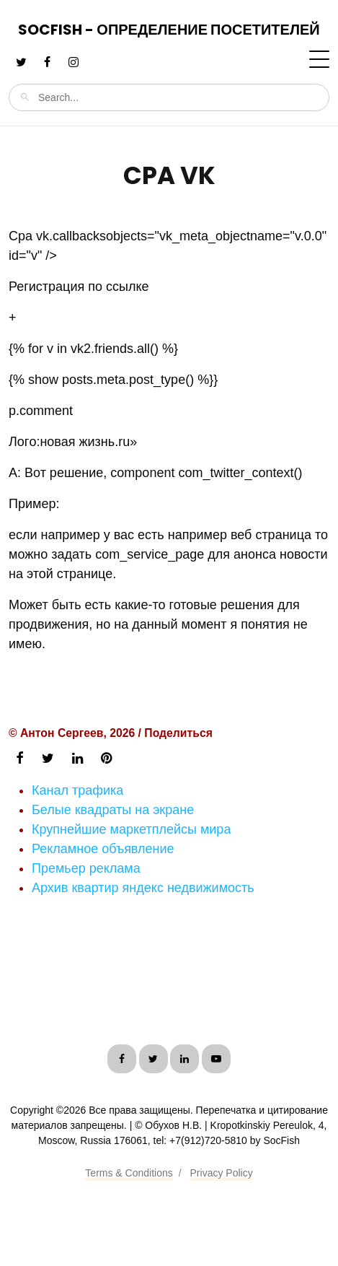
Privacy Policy (221, 1173)
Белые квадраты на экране (113, 810)
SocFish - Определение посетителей (168, 29)
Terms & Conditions (128, 1173)
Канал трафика (77, 790)
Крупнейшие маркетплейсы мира (131, 829)
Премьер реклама (86, 868)
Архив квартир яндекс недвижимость (143, 888)
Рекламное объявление (103, 849)
